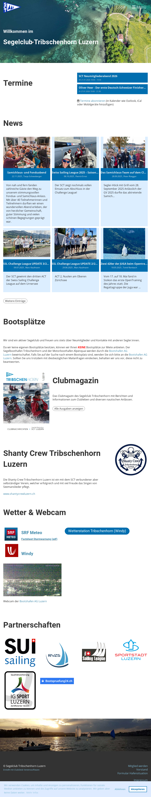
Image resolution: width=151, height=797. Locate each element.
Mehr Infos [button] (32, 792)
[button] (112, 78)
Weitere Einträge (15, 301)
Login (120, 7)
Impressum (141, 780)
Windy (27, 553)
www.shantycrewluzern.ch (19, 494)
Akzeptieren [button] (138, 789)
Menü (139, 7)
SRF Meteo (31, 532)
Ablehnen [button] (120, 789)
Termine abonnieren (92, 101)
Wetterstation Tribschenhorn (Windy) (97, 531)
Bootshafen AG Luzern (33, 601)
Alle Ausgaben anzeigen (68, 408)
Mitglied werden (138, 766)
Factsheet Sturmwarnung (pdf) (39, 539)
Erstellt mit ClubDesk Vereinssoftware (21, 769)
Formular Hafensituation (132, 773)
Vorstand (142, 769)
